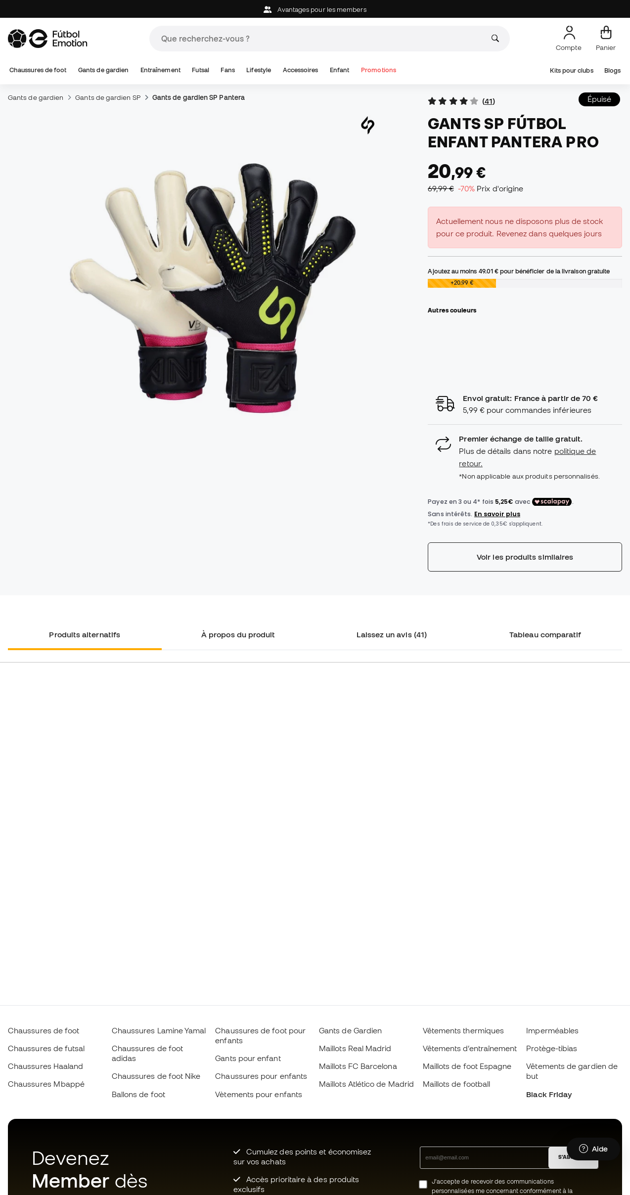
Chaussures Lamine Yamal (159, 1030)
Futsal (200, 70)
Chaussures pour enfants (261, 1075)
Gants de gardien (103, 70)
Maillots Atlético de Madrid (366, 1083)
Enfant (339, 70)
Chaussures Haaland (45, 1066)
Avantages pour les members (315, 9)
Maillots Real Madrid (355, 1048)
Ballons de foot (138, 1094)
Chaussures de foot (37, 70)
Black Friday (549, 1094)
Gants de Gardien (350, 1030)
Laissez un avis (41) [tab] (392, 634)
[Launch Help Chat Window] (593, 1149)
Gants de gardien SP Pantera (198, 97)
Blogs (612, 70)
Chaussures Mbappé (46, 1083)
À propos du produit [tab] (238, 634)
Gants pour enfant (247, 1058)
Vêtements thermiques (463, 1030)
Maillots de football (457, 1083)
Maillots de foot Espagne (467, 1066)
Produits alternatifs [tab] (84, 634)
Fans (227, 70)
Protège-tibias (551, 1048)
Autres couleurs (452, 310)
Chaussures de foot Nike (156, 1075)
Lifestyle (258, 70)
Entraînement (160, 70)
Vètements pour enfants (258, 1094)
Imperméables (552, 1030)
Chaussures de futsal (46, 1048)
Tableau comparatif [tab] (545, 634)
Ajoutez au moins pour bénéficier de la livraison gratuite (519, 270)
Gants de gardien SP (107, 97)
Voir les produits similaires (525, 556)
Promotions (378, 70)
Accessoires (300, 70)
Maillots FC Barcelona (358, 1066)
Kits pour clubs (571, 70)
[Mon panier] (605, 38)
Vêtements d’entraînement (470, 1048)
